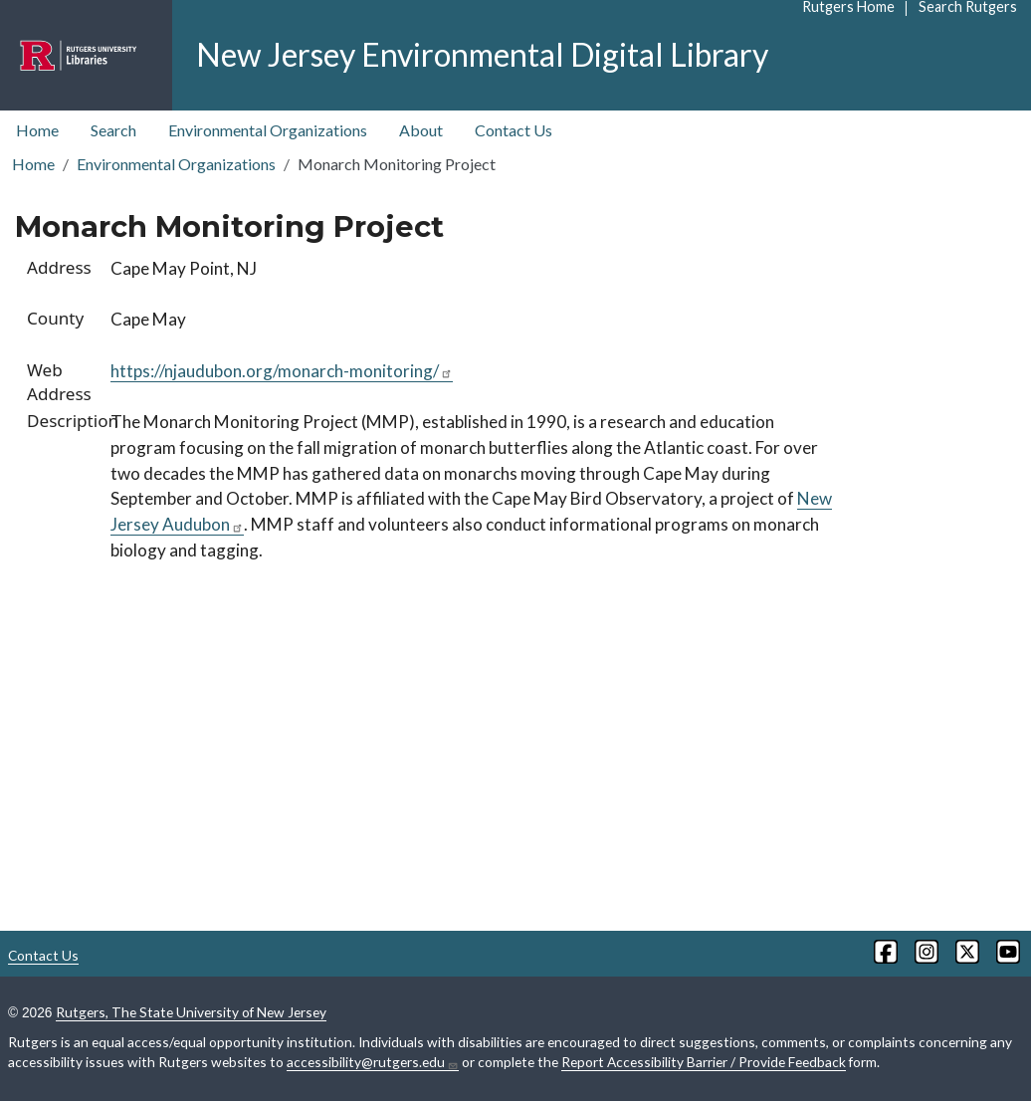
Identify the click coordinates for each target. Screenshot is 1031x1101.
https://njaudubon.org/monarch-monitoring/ (281, 370)
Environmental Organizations (267, 129)
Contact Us (513, 129)
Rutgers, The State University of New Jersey (191, 1011)
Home (37, 129)
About (421, 129)
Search (113, 129)
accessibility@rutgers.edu (373, 1062)
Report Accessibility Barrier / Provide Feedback (703, 1061)
